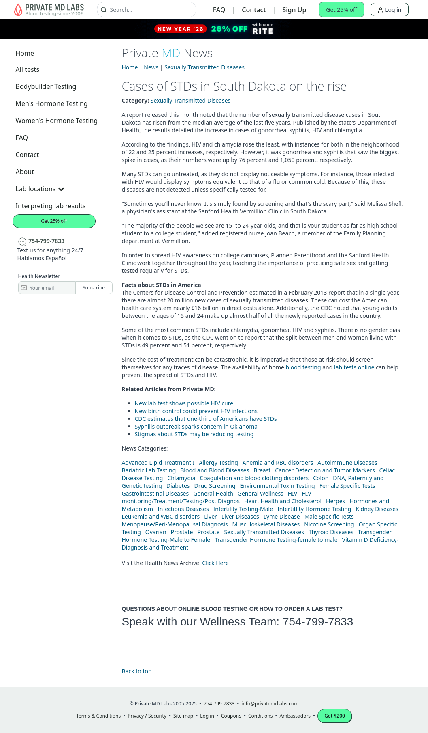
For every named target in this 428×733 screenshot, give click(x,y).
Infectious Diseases (183, 509)
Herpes (335, 501)
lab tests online (354, 367)
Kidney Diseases (377, 509)
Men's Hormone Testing (52, 103)
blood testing (303, 367)
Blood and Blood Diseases (214, 470)
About (25, 171)
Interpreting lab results (51, 205)
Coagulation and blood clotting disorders (254, 478)
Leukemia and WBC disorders (161, 516)
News (151, 67)
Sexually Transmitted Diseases (204, 67)
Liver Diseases (240, 516)
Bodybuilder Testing (46, 86)
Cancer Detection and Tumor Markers (325, 470)
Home (25, 53)
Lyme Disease (282, 516)
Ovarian (155, 532)
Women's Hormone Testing (57, 120)
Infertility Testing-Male (243, 509)
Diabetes (178, 485)
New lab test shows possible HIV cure (184, 403)
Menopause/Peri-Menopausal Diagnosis (175, 524)
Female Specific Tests (347, 485)
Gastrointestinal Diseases (155, 493)
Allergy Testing (218, 462)
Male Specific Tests (329, 516)
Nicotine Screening (329, 524)
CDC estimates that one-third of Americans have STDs (206, 419)
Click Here (215, 563)
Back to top (137, 671)
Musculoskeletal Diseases (266, 524)
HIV (293, 493)
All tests (28, 69)
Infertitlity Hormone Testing (314, 509)
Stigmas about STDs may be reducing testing (194, 434)
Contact (254, 9)
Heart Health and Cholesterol (283, 501)
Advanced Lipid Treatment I (158, 462)
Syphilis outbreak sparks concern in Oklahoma (196, 426)
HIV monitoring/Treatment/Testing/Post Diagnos (216, 497)
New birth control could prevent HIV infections (196, 411)
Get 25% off (341, 9)
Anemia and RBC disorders (278, 462)
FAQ (219, 9)
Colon (320, 478)
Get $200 (334, 715)
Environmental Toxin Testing (277, 485)
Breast (261, 470)
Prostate (182, 532)
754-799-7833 (318, 621)
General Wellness (260, 493)
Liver (210, 516)
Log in (389, 9)
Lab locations (40, 188)
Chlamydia (181, 478)
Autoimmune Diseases (347, 462)
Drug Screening (214, 485)
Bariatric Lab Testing (149, 470)
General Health (213, 493)
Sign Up (294, 9)
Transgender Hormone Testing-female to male (276, 539)
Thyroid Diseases (331, 532)
